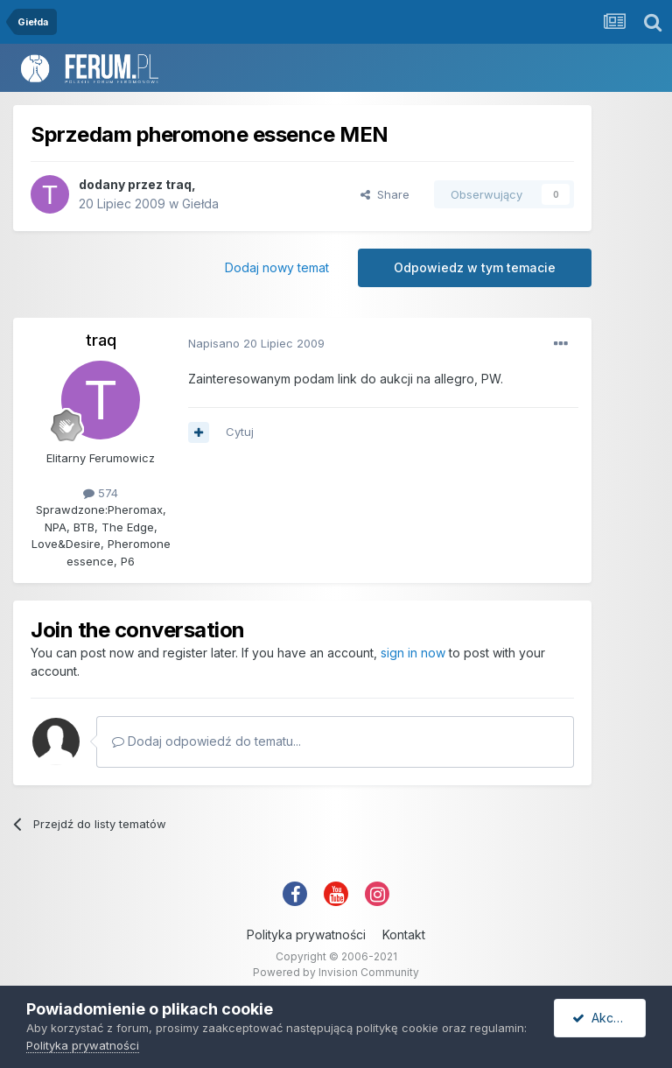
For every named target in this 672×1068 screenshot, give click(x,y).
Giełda (200, 203)
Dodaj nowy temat (277, 267)
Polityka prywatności (306, 934)
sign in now (413, 652)
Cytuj (240, 432)
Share (385, 194)
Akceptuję (609, 1017)
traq (178, 184)
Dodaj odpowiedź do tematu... (206, 741)
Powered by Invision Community (336, 972)
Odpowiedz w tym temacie (475, 267)
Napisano (256, 343)
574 (100, 493)
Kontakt (403, 934)
